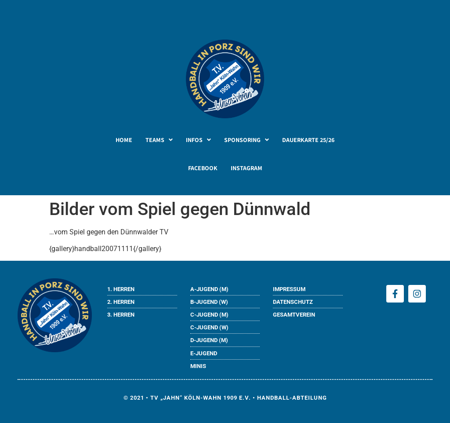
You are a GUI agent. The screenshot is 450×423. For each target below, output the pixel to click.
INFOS (198, 140)
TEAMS (159, 140)
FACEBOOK (203, 168)
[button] (159, 140)
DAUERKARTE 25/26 (308, 140)
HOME (124, 140)
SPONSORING (246, 140)
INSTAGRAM (246, 168)
